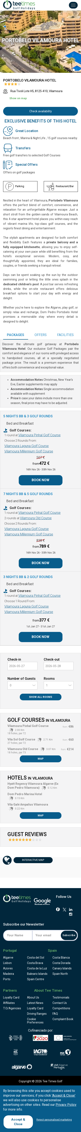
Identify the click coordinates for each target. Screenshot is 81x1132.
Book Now (40, 480)
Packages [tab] (15, 335)
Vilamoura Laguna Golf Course (26, 446)
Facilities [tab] (65, 335)
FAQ (55, 1013)
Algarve (8, 957)
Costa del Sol (35, 957)
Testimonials (60, 997)
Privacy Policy (66, 1105)
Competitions (61, 1008)
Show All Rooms (40, 697)
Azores (8, 968)
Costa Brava (35, 963)
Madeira (8, 973)
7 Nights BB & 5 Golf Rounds (28, 494)
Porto (6, 979)
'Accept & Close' (63, 1095)
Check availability (40, 111)
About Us (33, 997)
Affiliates (9, 1003)
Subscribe (68, 935)
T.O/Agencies (12, 1008)
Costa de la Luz (37, 968)
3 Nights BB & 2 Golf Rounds (28, 577)
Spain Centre (35, 979)
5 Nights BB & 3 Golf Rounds (28, 416)
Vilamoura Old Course (36, 518)
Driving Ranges (37, 1013)
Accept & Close (18, 1122)
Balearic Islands (37, 973)
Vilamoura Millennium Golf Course (28, 451)
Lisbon (7, 963)
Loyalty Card (11, 997)
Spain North (60, 973)
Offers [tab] (41, 335)
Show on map (18, 98)
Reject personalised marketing (54, 1119)
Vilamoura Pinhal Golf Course (39, 435)
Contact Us (59, 1003)
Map (41, 758)
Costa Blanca (61, 957)
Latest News (35, 1003)
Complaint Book (62, 1019)
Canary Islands (62, 968)
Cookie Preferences (35, 1020)
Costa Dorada (61, 963)
